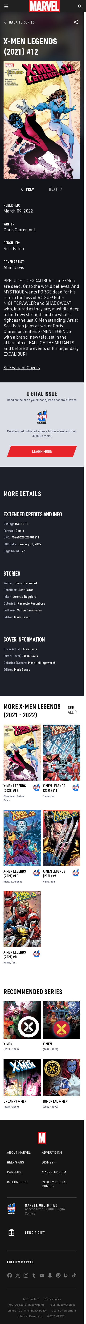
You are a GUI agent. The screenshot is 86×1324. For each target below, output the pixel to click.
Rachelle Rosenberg (31, 603)
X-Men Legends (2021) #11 (54, 788)
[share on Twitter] (17, 1276)
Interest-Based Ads (30, 1316)
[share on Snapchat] (50, 1276)
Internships (17, 1182)
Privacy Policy (52, 1299)
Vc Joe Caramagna (29, 610)
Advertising (52, 1152)
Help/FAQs (15, 1162)
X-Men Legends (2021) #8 (15, 954)
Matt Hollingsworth (42, 663)
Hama (46, 881)
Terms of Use (31, 1299)
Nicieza (8, 881)
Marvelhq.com (54, 1172)
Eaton (20, 796)
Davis (7, 800)
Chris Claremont (19, 229)
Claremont (10, 796)
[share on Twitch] (66, 1276)
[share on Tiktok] (74, 1276)
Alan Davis (14, 267)
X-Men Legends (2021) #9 (54, 873)
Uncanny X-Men (15, 1101)
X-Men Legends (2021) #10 (15, 873)
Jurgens (17, 881)
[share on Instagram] (26, 1276)
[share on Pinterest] (58, 1276)
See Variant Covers (22, 367)
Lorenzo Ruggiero (24, 596)
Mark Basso (22, 617)
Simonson (48, 796)
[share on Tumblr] (34, 1276)
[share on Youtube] (42, 1276)
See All (73, 710)
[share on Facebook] (9, 1276)
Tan (53, 881)
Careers (14, 1172)
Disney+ (48, 1162)
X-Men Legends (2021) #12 (15, 788)
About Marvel (19, 1152)
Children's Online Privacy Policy (27, 1310)
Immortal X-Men (55, 1101)
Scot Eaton (14, 248)
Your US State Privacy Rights (26, 1304)
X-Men (8, 1044)
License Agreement (63, 1310)
